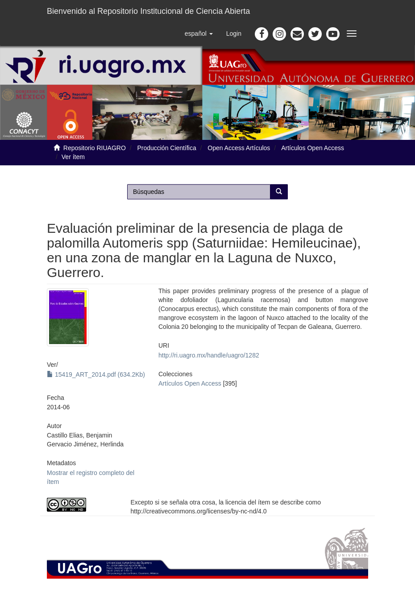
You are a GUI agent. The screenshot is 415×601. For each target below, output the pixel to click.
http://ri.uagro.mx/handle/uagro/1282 (208, 355)
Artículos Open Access (312, 147)
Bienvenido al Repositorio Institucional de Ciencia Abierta (148, 11)
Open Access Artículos (239, 147)
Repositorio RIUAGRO (94, 147)
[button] (199, 33)
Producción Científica (166, 147)
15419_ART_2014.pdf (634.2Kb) (96, 374)
